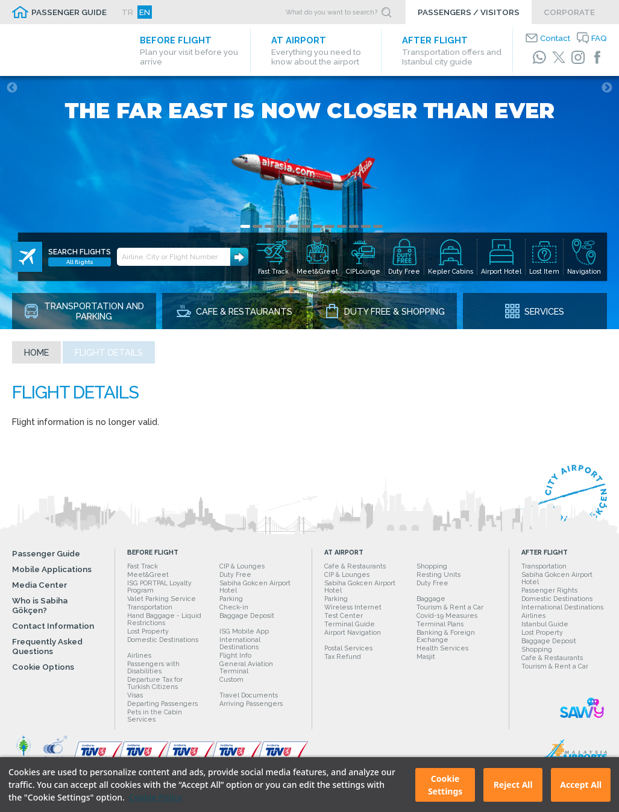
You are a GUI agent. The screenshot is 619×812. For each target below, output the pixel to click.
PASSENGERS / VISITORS (469, 12)
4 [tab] (281, 226)
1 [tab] (245, 226)
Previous (12, 88)
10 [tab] (354, 226)
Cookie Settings (445, 785)
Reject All (513, 784)
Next (607, 88)
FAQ (599, 38)
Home (36, 352)
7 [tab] (317, 226)
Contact (555, 38)
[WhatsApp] (539, 57)
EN (144, 12)
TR (127, 12)
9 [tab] (342, 226)
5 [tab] (293, 226)
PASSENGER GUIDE (69, 12)
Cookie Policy (155, 797)
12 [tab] (378, 226)
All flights (79, 262)
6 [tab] (305, 226)
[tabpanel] (309, 202)
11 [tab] (366, 226)
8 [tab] (330, 226)
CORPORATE (569, 12)
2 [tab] (257, 226)
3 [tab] (269, 226)
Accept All (581, 784)
